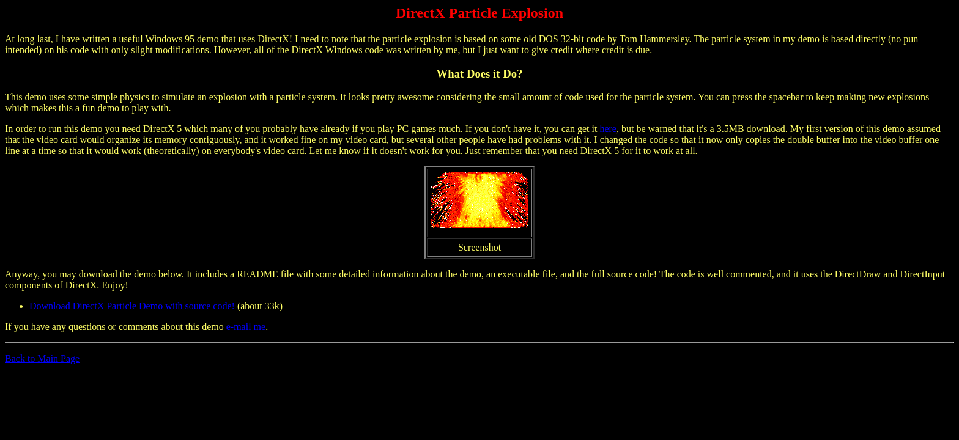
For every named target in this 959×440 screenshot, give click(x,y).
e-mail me (245, 326)
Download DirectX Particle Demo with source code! (132, 306)
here (607, 128)
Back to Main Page (42, 358)
